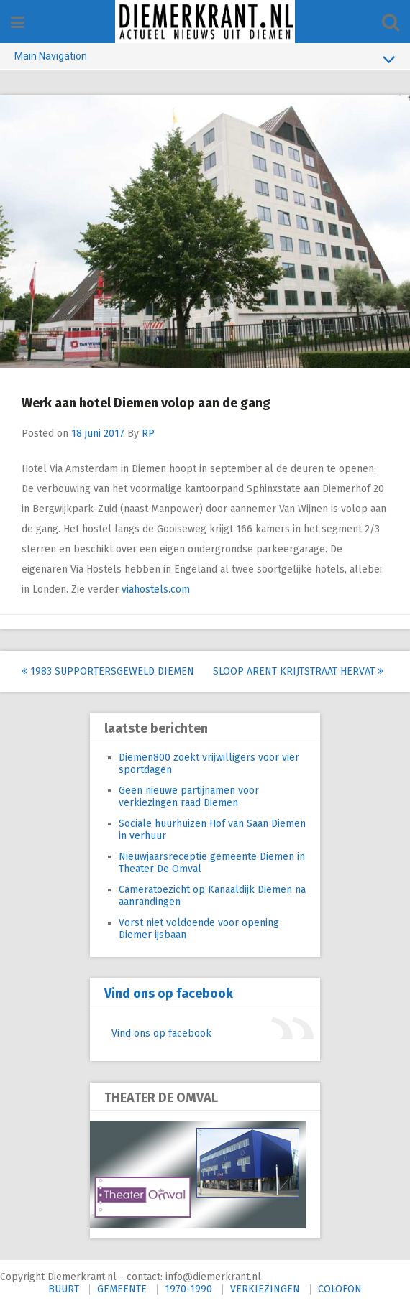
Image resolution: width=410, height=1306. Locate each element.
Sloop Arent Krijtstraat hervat (298, 671)
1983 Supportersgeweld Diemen (108, 671)
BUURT (63, 1289)
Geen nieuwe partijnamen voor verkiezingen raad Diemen (189, 796)
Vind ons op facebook (168, 993)
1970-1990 (188, 1289)
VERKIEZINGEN (265, 1289)
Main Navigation (205, 59)
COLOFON (340, 1289)
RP (148, 433)
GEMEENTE (122, 1289)
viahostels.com (159, 589)
